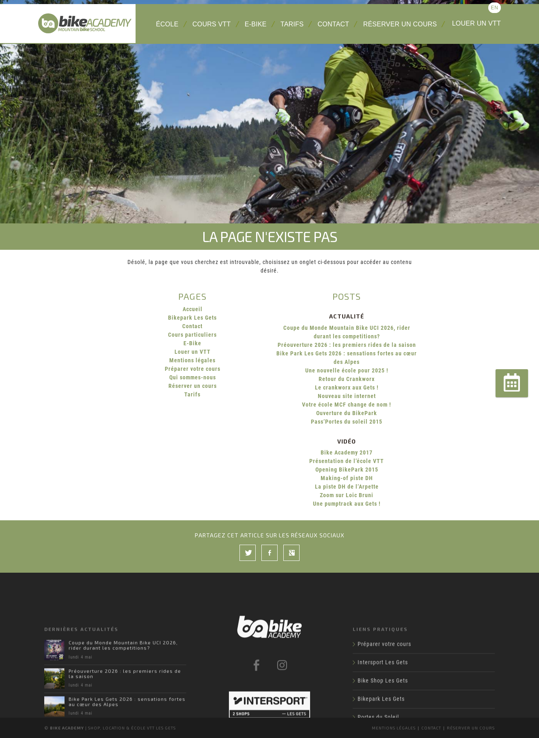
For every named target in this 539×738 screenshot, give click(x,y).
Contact (333, 24)
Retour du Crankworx (347, 379)
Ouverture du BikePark (346, 413)
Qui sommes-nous (192, 377)
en (494, 8)
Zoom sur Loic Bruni (346, 495)
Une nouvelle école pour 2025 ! (346, 370)
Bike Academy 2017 (347, 452)
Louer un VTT (476, 23)
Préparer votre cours (192, 369)
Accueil (193, 309)
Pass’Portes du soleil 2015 (346, 421)
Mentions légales (192, 360)
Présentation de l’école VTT (346, 461)
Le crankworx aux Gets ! (347, 387)
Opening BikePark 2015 (346, 469)
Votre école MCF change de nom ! (346, 404)
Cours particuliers (192, 334)
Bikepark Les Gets (192, 317)
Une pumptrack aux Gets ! (347, 503)
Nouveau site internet (347, 396)
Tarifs (292, 24)
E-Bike (256, 24)
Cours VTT (211, 24)
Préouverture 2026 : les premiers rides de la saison (347, 345)
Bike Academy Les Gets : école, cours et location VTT (87, 23)
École (167, 24)
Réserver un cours (400, 24)
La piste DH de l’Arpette (347, 486)
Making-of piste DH (347, 478)
